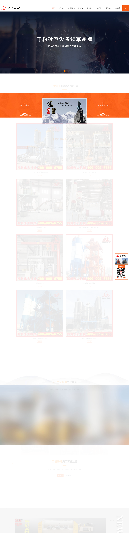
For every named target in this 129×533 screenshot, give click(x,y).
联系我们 (78, 523)
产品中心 (55, 523)
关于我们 (49, 523)
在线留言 (84, 523)
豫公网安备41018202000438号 (83, 526)
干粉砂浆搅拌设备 (35, 530)
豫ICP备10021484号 (69, 526)
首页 (44, 523)
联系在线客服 (108, 516)
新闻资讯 (61, 523)
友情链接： (18, 530)
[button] (64, 71)
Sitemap (96, 526)
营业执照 (100, 526)
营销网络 (72, 523)
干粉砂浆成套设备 (26, 530)
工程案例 (66, 523)
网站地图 (92, 526)
